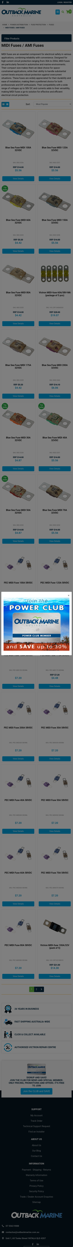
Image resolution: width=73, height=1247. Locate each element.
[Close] (68, 595)
